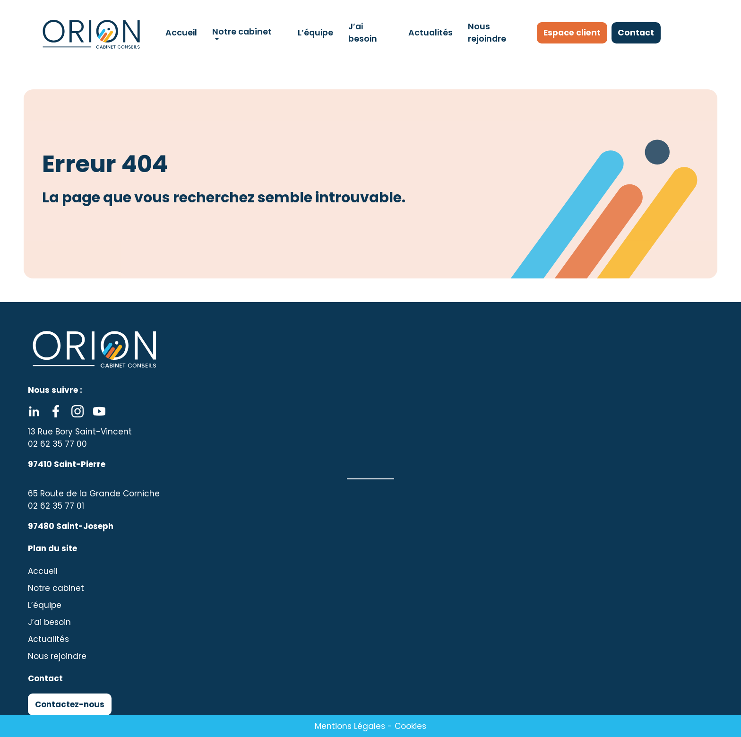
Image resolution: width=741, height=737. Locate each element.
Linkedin (34, 411)
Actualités (430, 32)
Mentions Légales (350, 726)
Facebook (56, 411)
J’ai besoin (362, 32)
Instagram (77, 411)
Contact (640, 33)
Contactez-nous (69, 704)
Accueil (181, 32)
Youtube (99, 411)
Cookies (410, 726)
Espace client (573, 33)
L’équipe (315, 32)
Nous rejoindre (486, 32)
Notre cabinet (241, 31)
